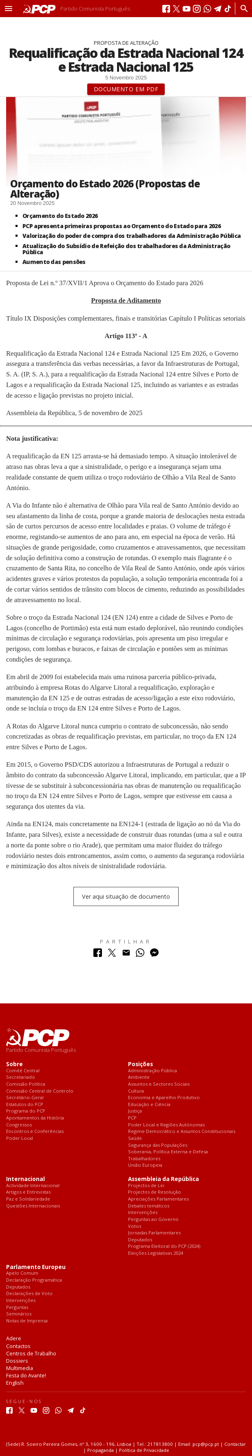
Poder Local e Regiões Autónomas (166, 1125)
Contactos (18, 1346)
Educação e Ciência (149, 1104)
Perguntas (17, 1307)
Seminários (18, 1314)
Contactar (235, 1444)
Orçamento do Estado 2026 (59, 216)
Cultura (136, 1091)
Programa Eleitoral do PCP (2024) (164, 1246)
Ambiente (139, 1077)
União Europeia (145, 1165)
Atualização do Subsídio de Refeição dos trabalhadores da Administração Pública (126, 249)
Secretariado (20, 1077)
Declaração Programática (34, 1280)
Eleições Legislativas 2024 (155, 1253)
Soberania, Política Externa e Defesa (168, 1152)
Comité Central (23, 1071)
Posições (140, 1064)
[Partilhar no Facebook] (97, 954)
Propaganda (100, 1450)
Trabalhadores (144, 1159)
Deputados (140, 1240)
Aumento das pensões (54, 262)
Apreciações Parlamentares (158, 1199)
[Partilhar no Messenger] (154, 954)
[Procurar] (242, 8)
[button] (8, 8)
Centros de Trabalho (31, 1353)
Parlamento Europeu (36, 1267)
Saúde (135, 1138)
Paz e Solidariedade (28, 1199)
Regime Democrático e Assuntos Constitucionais (181, 1131)
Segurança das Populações (157, 1145)
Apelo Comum (22, 1273)
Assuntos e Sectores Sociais (159, 1084)
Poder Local (19, 1138)
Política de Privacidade (144, 1450)
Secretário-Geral (25, 1097)
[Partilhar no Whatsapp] (140, 954)
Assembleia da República (163, 1179)
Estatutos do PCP (24, 1104)
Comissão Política (25, 1084)
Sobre (14, 1064)
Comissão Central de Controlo (39, 1091)
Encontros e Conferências (35, 1131)
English (15, 1382)
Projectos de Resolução (154, 1192)
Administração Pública (152, 1071)
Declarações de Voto (29, 1293)
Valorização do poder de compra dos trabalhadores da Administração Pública (131, 236)
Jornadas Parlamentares (154, 1233)
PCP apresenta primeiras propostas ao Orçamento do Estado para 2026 (121, 226)
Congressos (19, 1125)
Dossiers (17, 1360)
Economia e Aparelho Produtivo (164, 1097)
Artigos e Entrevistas (28, 1192)
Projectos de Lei (146, 1185)
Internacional (25, 1179)
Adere (13, 1338)
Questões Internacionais (33, 1206)
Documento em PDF (126, 89)
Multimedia (19, 1368)
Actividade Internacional (33, 1185)
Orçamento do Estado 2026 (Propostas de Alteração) (104, 188)
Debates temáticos (148, 1206)
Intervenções (142, 1212)
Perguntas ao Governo (153, 1219)
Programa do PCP (25, 1111)
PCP (132, 1118)
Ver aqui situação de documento (126, 896)
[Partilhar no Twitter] (112, 954)
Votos (134, 1226)
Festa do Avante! (26, 1375)
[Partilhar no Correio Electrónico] (126, 954)
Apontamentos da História (35, 1118)
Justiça (135, 1111)
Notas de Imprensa (27, 1321)
